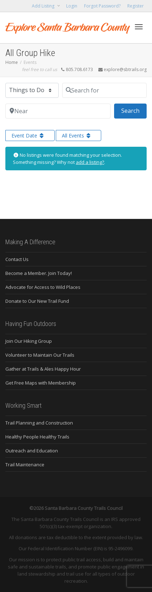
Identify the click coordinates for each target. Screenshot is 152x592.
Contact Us (17, 259)
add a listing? (90, 162)
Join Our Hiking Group (28, 341)
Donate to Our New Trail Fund (37, 301)
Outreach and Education (31, 450)
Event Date (28, 135)
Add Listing (43, 6)
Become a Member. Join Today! (38, 273)
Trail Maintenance (24, 464)
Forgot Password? (102, 6)
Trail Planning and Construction (39, 423)
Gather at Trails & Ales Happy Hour (43, 369)
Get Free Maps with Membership (40, 383)
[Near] (58, 111)
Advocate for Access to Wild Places (42, 287)
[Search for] (104, 90)
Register (135, 6)
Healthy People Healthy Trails (37, 436)
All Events (77, 135)
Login (71, 6)
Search (134, 110)
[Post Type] (32, 90)
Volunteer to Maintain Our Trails (39, 355)
